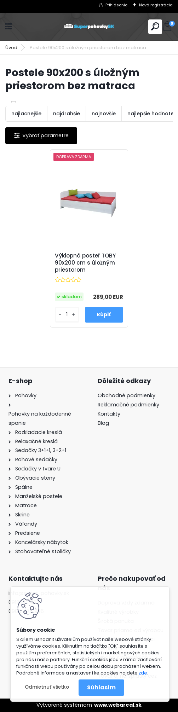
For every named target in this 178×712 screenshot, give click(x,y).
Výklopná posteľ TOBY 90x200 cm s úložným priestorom (85, 262)
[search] (155, 26)
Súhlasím (101, 687)
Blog (103, 423)
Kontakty (109, 413)
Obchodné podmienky (126, 395)
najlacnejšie (26, 113)
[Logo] (89, 27)
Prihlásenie (116, 5)
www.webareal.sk (118, 704)
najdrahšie (66, 113)
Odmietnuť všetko (47, 687)
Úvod (11, 47)
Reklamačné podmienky (128, 404)
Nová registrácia (156, 5)
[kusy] (67, 315)
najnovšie (104, 113)
